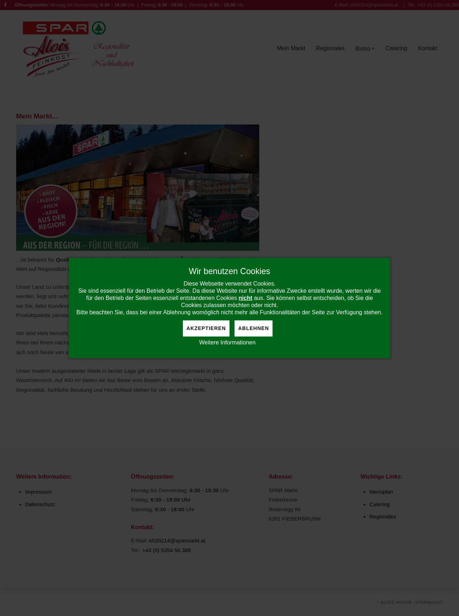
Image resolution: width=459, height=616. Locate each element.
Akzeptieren (206, 328)
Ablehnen (253, 328)
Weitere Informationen (227, 342)
